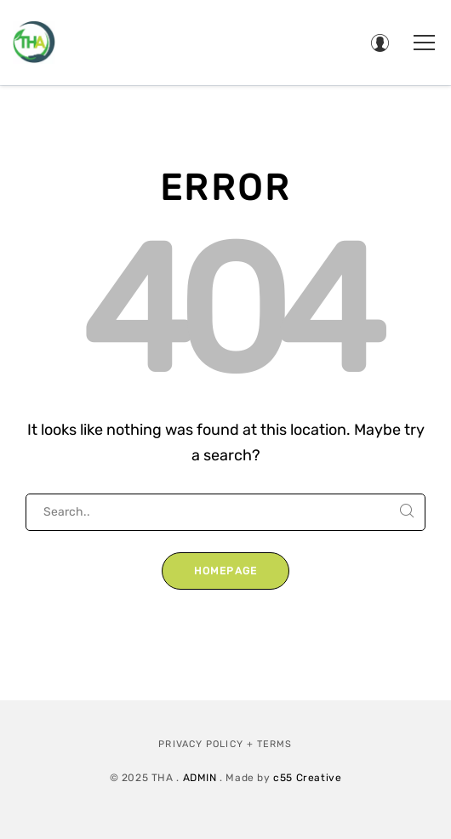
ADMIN (200, 778)
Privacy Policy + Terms (225, 744)
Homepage (226, 571)
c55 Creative (307, 778)
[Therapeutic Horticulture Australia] (34, 42)
